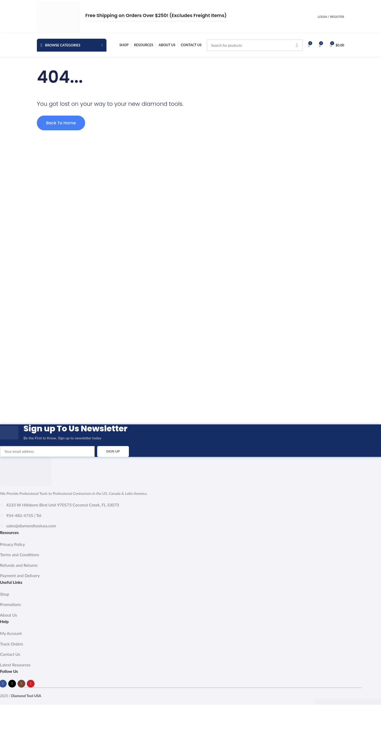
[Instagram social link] (21, 684)
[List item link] (190, 544)
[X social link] (12, 684)
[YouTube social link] (31, 684)
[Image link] (26, 471)
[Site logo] (58, 16)
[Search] (255, 45)
